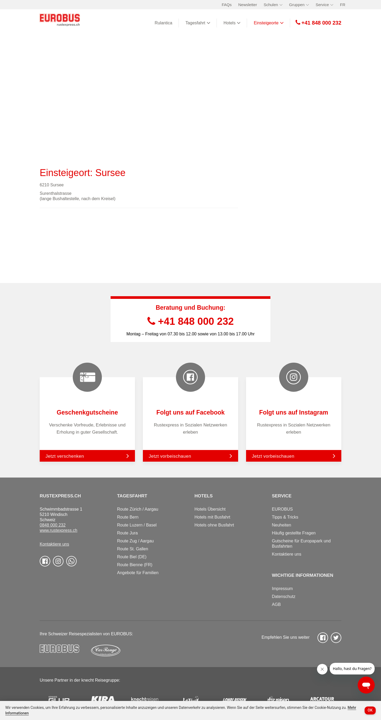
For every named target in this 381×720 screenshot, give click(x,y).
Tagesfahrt (197, 23)
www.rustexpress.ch (58, 530)
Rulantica (163, 23)
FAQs (227, 4)
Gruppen (299, 4)
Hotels (232, 23)
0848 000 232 (53, 525)
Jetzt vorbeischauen (170, 456)
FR (342, 4)
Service (324, 4)
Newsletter (247, 4)
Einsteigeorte (268, 23)
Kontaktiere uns (54, 544)
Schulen (273, 4)
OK (370, 710)
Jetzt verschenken (65, 456)
